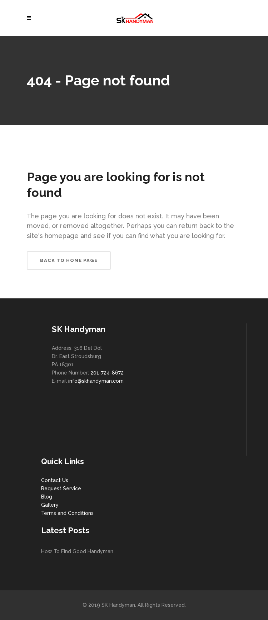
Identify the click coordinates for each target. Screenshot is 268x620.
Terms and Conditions (67, 513)
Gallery (50, 505)
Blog (46, 497)
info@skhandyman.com (96, 381)
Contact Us (54, 480)
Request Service (61, 488)
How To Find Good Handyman (77, 551)
